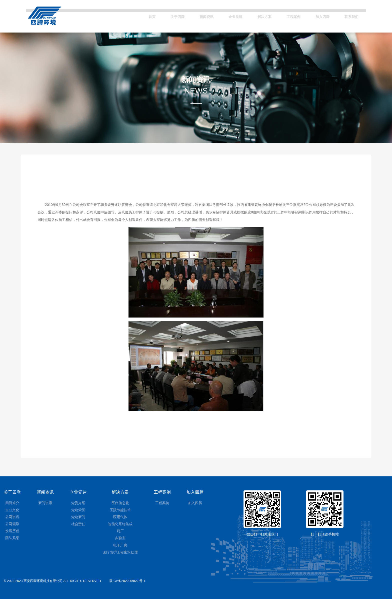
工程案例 (286, 15)
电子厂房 (120, 545)
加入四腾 (318, 15)
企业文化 (12, 510)
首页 (130, 15)
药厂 (120, 531)
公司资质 (12, 517)
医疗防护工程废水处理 (120, 552)
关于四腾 (158, 15)
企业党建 (222, 15)
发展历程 (12, 531)
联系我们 (350, 15)
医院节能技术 (120, 510)
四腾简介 (12, 503)
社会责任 (78, 524)
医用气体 (120, 517)
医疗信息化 (120, 503)
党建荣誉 (78, 510)
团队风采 (12, 538)
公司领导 (12, 524)
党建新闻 (78, 517)
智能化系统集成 (120, 524)
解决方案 (254, 15)
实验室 (120, 538)
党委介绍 (78, 503)
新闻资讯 (190, 15)
